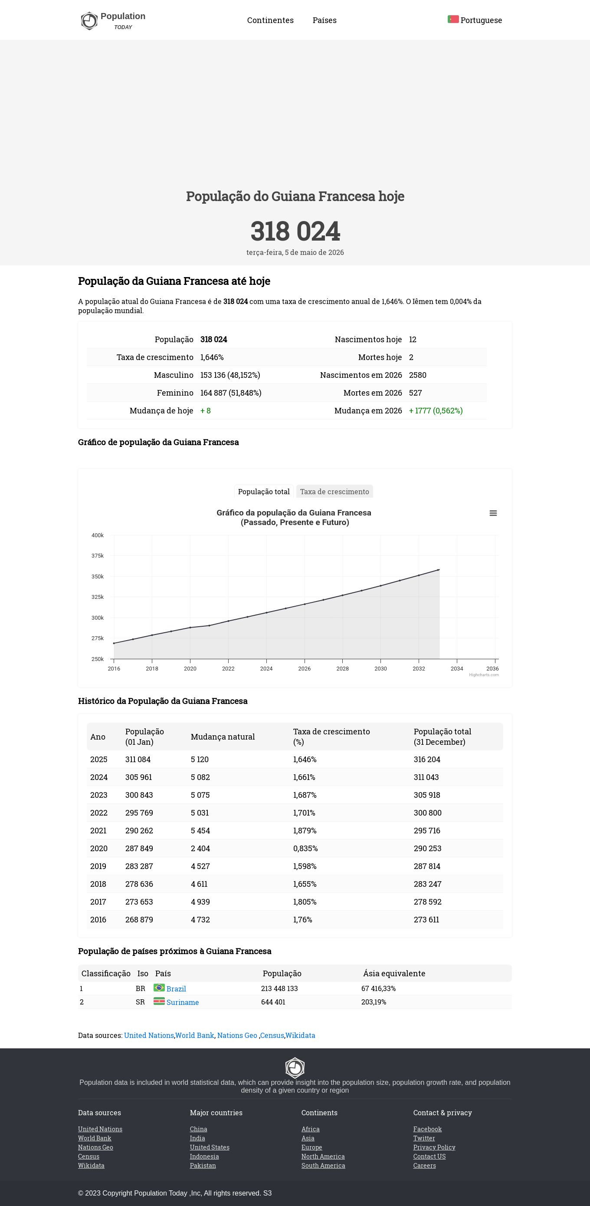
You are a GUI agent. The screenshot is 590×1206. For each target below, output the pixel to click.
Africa (311, 1129)
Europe (312, 1147)
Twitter (424, 1138)
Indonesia (204, 1156)
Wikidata (300, 1035)
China (198, 1129)
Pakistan (203, 1165)
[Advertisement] (295, 118)
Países (325, 20)
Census (272, 1035)
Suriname (176, 1002)
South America (323, 1165)
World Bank (194, 1035)
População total (264, 491)
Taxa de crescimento (334, 491)
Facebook (427, 1129)
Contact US (429, 1156)
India (197, 1138)
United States (209, 1147)
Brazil (170, 988)
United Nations (149, 1035)
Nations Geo (237, 1035)
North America (323, 1156)
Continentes (270, 20)
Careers (424, 1165)
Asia (308, 1138)
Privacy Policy (434, 1147)
